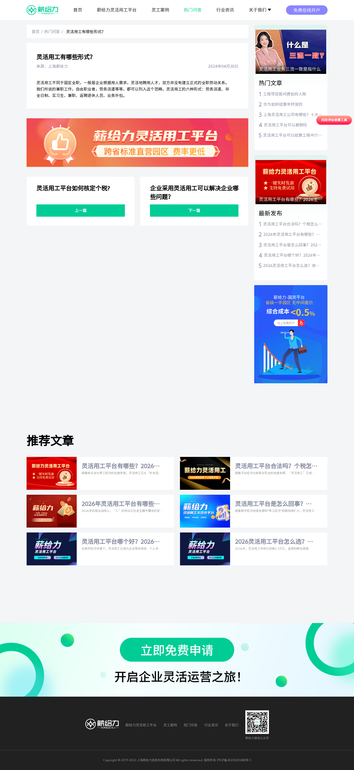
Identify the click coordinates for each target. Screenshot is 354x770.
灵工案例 (160, 10)
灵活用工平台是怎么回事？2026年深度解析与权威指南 (291, 245)
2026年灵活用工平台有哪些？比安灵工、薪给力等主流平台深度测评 (292, 234)
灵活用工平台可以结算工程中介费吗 (292, 135)
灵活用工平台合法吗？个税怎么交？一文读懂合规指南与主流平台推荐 (292, 224)
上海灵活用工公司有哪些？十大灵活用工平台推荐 (292, 115)
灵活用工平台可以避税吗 (285, 125)
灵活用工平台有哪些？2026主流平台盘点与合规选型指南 (290, 200)
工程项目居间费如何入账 (284, 94)
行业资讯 (225, 10)
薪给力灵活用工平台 (117, 10)
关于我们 (257, 10)
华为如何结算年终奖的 (283, 104)
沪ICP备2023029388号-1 (234, 759)
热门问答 (193, 10)
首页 (77, 10)
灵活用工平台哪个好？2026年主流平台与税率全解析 (292, 255)
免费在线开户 (307, 10)
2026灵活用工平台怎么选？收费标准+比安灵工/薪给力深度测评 (291, 266)
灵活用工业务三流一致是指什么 (290, 69)
